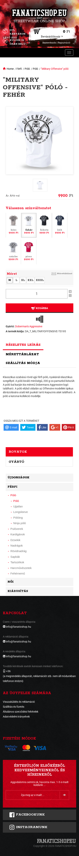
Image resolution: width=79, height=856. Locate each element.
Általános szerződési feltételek (20, 711)
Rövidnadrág (18, 551)
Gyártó (16, 462)
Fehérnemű (17, 573)
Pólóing (18, 517)
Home (10, 68)
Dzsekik (15, 540)
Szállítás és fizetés (13, 706)
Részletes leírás (23, 345)
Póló (27, 68)
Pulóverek (16, 528)
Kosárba (39, 308)
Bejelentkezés (49, 42)
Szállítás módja (23, 363)
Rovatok (18, 452)
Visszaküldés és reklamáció (19, 701)
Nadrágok (16, 545)
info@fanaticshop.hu (18, 626)
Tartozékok (17, 562)
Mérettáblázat (64, 273)
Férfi (19, 68)
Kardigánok (17, 534)
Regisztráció (64, 42)
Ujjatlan (18, 506)
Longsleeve (20, 511)
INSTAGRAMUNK (28, 827)
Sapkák (15, 556)
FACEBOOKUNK (27, 815)
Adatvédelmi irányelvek (16, 716)
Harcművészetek (21, 568)
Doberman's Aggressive (28, 326)
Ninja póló (19, 523)
